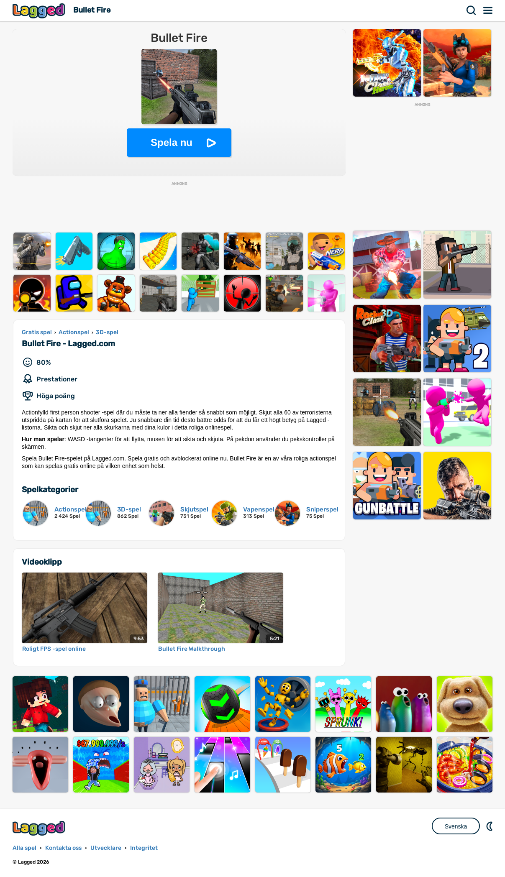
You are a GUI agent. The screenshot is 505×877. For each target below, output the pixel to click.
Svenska (456, 826)
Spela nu (171, 142)
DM (490, 826)
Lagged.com (40, 828)
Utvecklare (105, 847)
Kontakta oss (63, 847)
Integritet (144, 847)
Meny (488, 10)
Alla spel (24, 847)
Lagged (40, 10)
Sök (471, 10)
